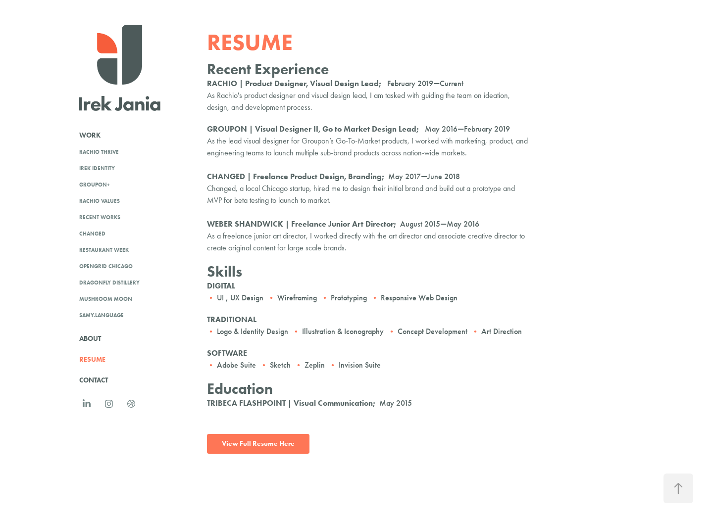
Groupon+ (94, 184)
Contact (93, 380)
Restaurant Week (104, 249)
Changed (92, 233)
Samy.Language (101, 315)
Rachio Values (99, 200)
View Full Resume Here (258, 443)
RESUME (92, 359)
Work (90, 135)
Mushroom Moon (105, 298)
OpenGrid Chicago (106, 266)
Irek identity (97, 168)
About (90, 338)
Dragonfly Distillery (109, 282)
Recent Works (99, 217)
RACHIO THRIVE (99, 151)
